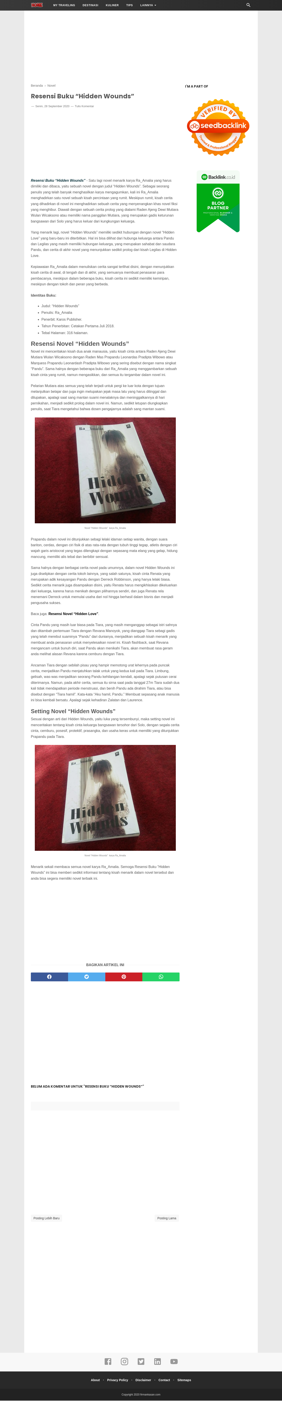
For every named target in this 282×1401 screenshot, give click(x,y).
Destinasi (90, 5)
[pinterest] (124, 977)
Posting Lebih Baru (46, 1218)
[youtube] (174, 1365)
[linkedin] (157, 1365)
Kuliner (112, 5)
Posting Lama (166, 1218)
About (93, 1380)
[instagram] (124, 1365)
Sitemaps (186, 1380)
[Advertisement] (141, 46)
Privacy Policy (116, 1380)
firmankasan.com (150, 1395)
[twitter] (86, 977)
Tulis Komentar (84, 106)
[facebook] (49, 977)
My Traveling (64, 5)
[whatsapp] (161, 977)
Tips (129, 5)
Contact (165, 1380)
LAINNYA (146, 5)
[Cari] (248, 6)
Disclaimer (143, 1380)
